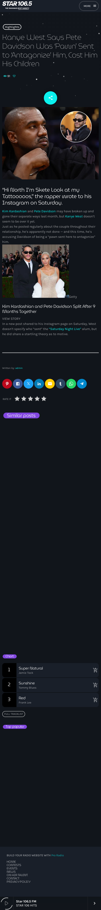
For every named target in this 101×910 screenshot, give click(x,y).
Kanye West (74, 216)
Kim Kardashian (14, 211)
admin (19, 368)
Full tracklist (13, 713)
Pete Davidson (45, 211)
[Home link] (17, 6)
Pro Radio (57, 855)
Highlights (12, 27)
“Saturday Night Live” (65, 329)
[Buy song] (94, 670)
